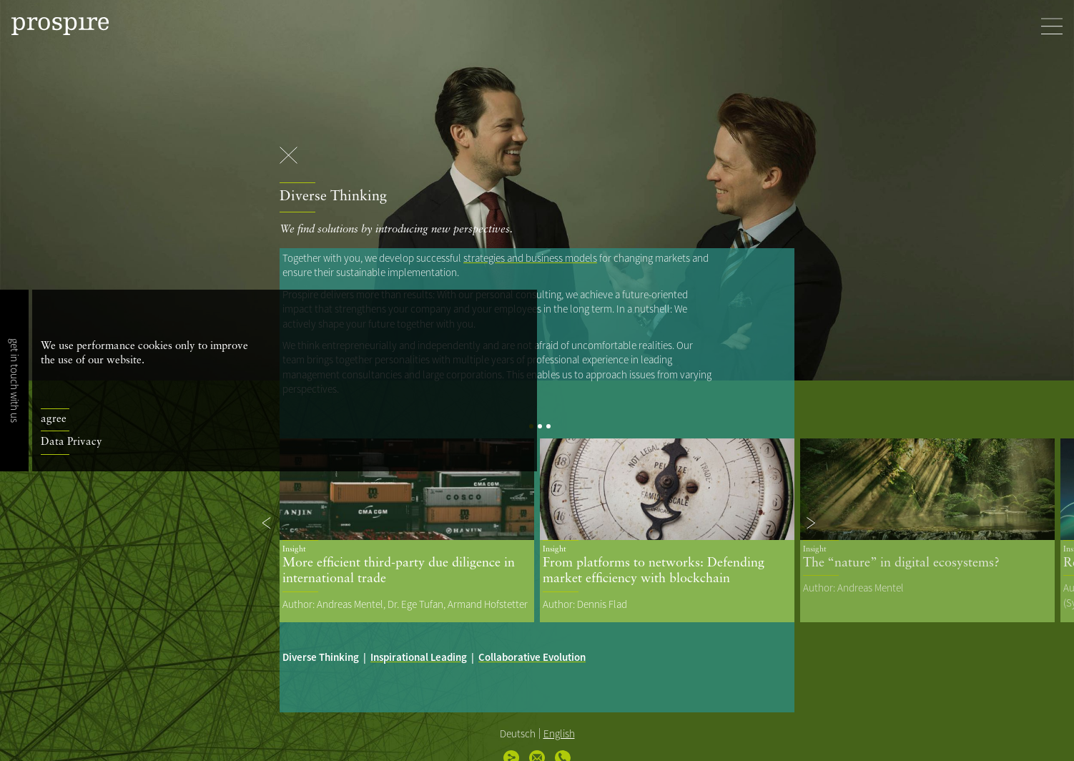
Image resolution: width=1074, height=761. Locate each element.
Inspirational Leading (418, 657)
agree (53, 419)
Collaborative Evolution (532, 657)
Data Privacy (71, 442)
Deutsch (518, 733)
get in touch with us (14, 380)
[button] (267, 523)
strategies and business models (530, 258)
